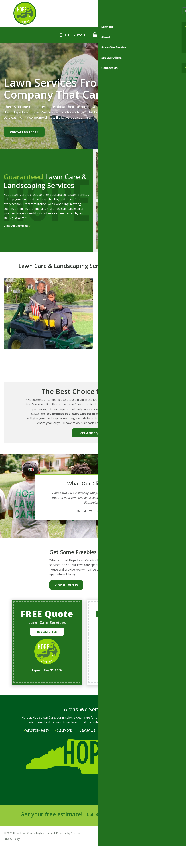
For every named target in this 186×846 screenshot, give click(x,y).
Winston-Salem (37, 730)
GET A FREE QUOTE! (93, 433)
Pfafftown (132, 730)
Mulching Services (162, 181)
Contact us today (24, 132)
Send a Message (148, 815)
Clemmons (65, 730)
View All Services (16, 226)
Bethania (109, 730)
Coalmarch (77, 833)
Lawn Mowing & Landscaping (162, 231)
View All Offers (66, 585)
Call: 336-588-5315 (113, 35)
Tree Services (117, 232)
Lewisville (87, 730)
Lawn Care (117, 183)
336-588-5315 (110, 814)
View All (154, 730)
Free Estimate (75, 35)
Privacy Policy (12, 839)
